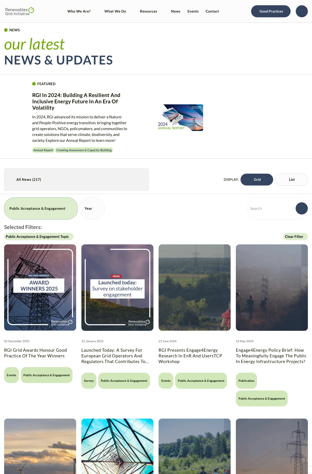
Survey (86, 342)
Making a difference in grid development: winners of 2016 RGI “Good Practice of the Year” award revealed (271, 461)
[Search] (302, 9)
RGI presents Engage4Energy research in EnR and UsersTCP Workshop (194, 325)
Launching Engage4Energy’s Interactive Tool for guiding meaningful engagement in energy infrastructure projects (38, 461)
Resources (142, 8)
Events (186, 8)
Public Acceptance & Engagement (31, 336)
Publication (242, 339)
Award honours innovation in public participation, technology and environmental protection (194, 461)
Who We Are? (72, 8)
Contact (206, 8)
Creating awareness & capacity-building (84, 150)
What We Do (109, 8)
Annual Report (43, 150)
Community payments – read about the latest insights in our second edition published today (114, 461)
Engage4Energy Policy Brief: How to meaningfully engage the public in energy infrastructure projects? (269, 325)
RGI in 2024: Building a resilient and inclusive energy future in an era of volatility (76, 101)
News (169, 8)
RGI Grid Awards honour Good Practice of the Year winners (39, 323)
